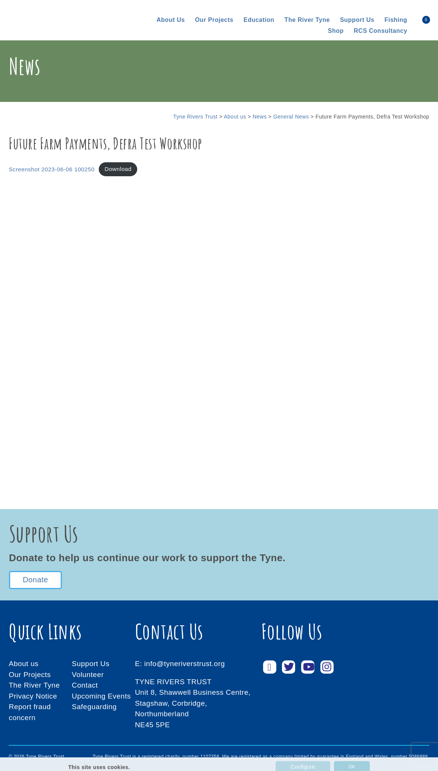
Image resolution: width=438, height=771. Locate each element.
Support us (357, 20)
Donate (35, 580)
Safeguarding (94, 707)
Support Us (91, 664)
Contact (85, 685)
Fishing (395, 20)
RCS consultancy (380, 31)
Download (118, 169)
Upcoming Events (101, 696)
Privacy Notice (33, 696)
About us (170, 20)
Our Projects (214, 20)
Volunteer (88, 675)
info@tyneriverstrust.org (184, 664)
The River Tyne (307, 20)
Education (259, 20)
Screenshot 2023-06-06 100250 (52, 169)
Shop (336, 31)
